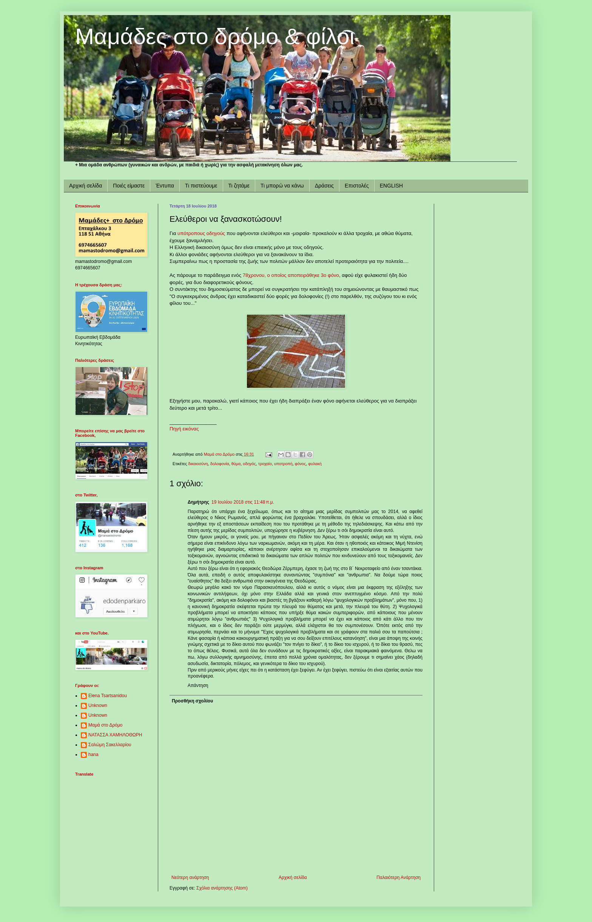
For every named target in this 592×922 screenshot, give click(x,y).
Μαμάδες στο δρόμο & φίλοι (215, 36)
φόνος (300, 463)
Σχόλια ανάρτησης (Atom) (222, 888)
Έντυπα (165, 186)
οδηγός (249, 463)
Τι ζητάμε (239, 186)
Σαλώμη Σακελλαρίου (109, 744)
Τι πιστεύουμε (201, 186)
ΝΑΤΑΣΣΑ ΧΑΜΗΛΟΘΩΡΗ (115, 735)
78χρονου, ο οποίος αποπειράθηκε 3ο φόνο (291, 275)
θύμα (235, 463)
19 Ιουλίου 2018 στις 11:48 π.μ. (242, 502)
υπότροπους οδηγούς (201, 233)
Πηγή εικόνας (184, 429)
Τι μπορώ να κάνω (282, 186)
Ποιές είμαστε (129, 186)
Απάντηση (198, 685)
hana (93, 754)
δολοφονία (219, 463)
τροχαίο (265, 463)
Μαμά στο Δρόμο (105, 725)
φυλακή (315, 463)
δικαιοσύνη (198, 463)
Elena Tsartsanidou (107, 695)
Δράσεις (324, 186)
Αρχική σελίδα (85, 186)
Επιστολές (357, 186)
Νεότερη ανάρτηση (190, 877)
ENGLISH (391, 186)
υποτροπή (283, 463)
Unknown (97, 705)
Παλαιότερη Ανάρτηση (398, 877)
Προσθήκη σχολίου (192, 701)
